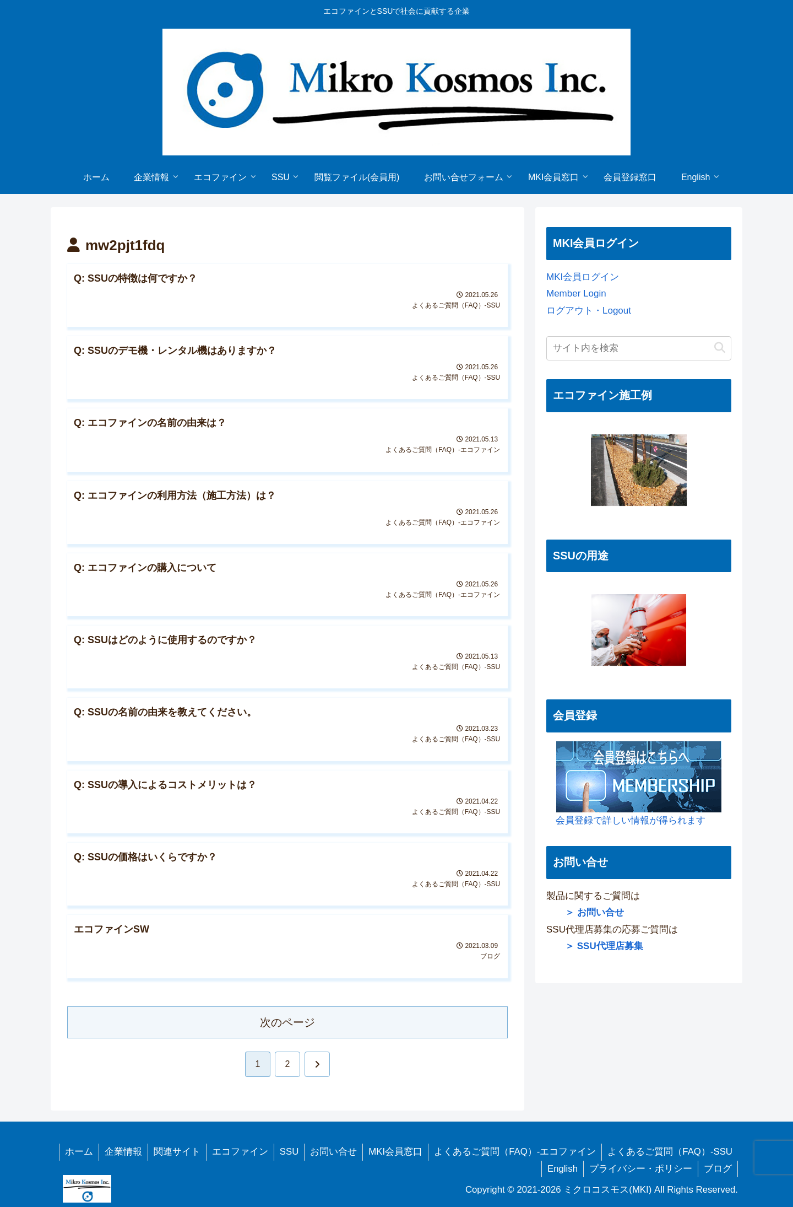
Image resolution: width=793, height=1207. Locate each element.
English (562, 1168)
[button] (720, 348)
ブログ (718, 1168)
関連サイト (177, 1151)
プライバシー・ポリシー (640, 1168)
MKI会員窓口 (395, 1151)
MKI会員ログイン (582, 277)
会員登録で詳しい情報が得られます (633, 783)
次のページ (287, 1022)
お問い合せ (333, 1151)
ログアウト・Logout (588, 310)
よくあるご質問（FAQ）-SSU (669, 1151)
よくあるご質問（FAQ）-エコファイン (515, 1151)
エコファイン (240, 1151)
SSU (289, 1151)
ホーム (79, 1151)
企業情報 (123, 1151)
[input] (638, 348)
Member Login (576, 293)
